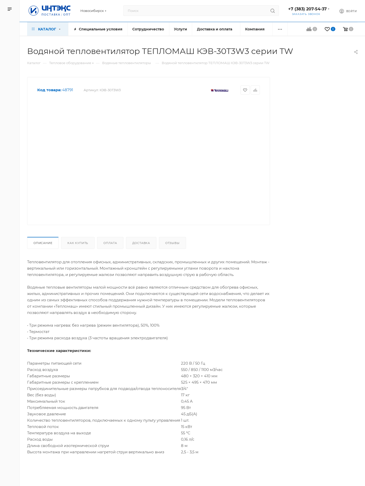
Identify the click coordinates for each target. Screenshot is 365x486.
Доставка (141, 243)
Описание (42, 243)
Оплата (110, 243)
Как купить (77, 243)
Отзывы (172, 243)
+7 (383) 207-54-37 (307, 9)
